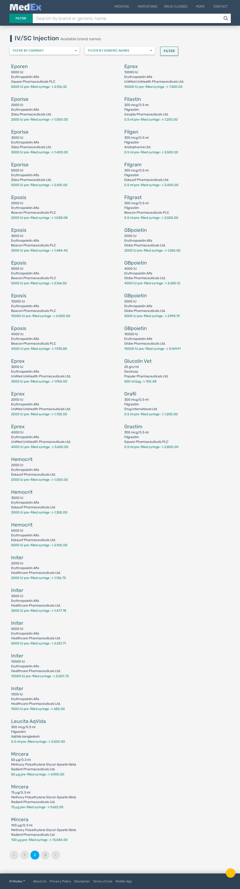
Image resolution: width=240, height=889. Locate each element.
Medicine (127, 6)
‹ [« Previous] (14, 855)
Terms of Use (102, 881)
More (202, 6)
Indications (151, 6)
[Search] (226, 18)
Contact (220, 6)
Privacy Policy (60, 881)
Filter (21, 18)
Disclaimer (82, 881)
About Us (40, 881)
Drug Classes (179, 6)
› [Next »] (55, 855)
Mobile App (124, 881)
